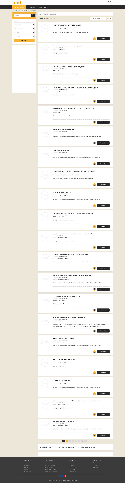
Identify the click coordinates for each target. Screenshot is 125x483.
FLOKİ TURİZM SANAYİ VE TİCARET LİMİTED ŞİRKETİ (67, 46)
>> (85, 441)
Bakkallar (61, 94)
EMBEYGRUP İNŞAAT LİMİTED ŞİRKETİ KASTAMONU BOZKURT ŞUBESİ (72, 275)
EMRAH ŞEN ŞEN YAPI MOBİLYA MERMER (64, 129)
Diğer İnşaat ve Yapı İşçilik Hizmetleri (67, 136)
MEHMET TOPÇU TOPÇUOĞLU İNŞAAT (63, 338)
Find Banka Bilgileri (74, 467)
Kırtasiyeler (62, 303)
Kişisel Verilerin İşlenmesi (51, 469)
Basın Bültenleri (27, 471)
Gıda (59, 91)
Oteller (65, 53)
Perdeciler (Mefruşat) (73, 326)
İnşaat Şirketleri (79, 136)
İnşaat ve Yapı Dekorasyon (63, 28)
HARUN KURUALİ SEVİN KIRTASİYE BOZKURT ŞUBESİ (67, 296)
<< (63, 441)
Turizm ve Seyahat (62, 49)
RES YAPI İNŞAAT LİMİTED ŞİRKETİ (62, 150)
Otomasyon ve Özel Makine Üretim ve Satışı (69, 74)
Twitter (95, 465)
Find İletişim (72, 469)
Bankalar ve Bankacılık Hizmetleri (67, 220)
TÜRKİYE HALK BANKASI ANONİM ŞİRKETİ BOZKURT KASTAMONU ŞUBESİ (73, 213)
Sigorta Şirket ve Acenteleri (65, 408)
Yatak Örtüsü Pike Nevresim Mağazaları (87, 326)
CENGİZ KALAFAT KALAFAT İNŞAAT (62, 380)
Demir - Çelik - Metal (62, 174)
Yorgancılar (98, 326)
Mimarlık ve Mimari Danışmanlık (67, 32)
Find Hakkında (73, 463)
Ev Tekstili (60, 321)
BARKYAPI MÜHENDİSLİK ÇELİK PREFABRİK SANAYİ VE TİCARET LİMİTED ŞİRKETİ (75, 171)
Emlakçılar (62, 366)
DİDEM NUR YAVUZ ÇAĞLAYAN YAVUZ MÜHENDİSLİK (67, 25)
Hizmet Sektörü (61, 300)
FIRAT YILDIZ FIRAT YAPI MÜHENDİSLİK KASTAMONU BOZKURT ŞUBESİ (72, 234)
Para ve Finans (61, 216)
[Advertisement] (24, 69)
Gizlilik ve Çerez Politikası (51, 471)
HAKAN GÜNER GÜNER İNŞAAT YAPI (62, 192)
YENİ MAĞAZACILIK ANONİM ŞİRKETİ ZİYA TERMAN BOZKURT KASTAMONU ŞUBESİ (75, 87)
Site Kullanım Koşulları (50, 465)
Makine (59, 70)
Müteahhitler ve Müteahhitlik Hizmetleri (92, 136)
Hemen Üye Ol (73, 471)
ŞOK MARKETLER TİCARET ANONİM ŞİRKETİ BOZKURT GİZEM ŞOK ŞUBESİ (73, 108)
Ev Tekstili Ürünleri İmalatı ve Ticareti (61, 326)
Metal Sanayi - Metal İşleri (65, 178)
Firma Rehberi (19, 7)
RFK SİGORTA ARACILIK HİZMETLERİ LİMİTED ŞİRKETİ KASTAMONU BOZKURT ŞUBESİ (76, 401)
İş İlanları (31, 7)
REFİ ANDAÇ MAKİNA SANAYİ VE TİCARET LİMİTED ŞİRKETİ (69, 67)
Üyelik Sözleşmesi (49, 467)
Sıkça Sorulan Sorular (49, 463)
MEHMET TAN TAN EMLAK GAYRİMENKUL (64, 359)
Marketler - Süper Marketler (70, 94)
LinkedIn (95, 467)
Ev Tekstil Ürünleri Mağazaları (88, 324)
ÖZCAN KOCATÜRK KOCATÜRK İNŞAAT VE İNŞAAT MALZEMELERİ (70, 255)
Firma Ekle (26, 465)
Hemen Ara (24, 40)
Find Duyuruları (73, 465)
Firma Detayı (103, 38)
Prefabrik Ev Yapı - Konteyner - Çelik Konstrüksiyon (82, 178)
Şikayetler (42, 7)
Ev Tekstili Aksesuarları (100, 324)
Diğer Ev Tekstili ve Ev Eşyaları (74, 324)
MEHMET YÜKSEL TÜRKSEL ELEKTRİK (63, 422)
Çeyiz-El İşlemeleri (64, 324)
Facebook (95, 463)
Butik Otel (62, 53)
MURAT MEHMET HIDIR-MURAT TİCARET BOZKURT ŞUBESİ (69, 317)
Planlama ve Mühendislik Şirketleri (81, 32)
